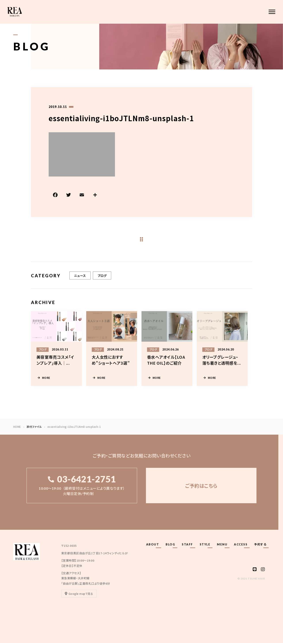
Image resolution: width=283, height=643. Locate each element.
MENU (222, 544)
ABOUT (152, 544)
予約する (260, 544)
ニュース (80, 281)
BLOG (170, 544)
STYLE (205, 544)
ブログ (102, 281)
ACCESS (240, 544)
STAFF (187, 544)
